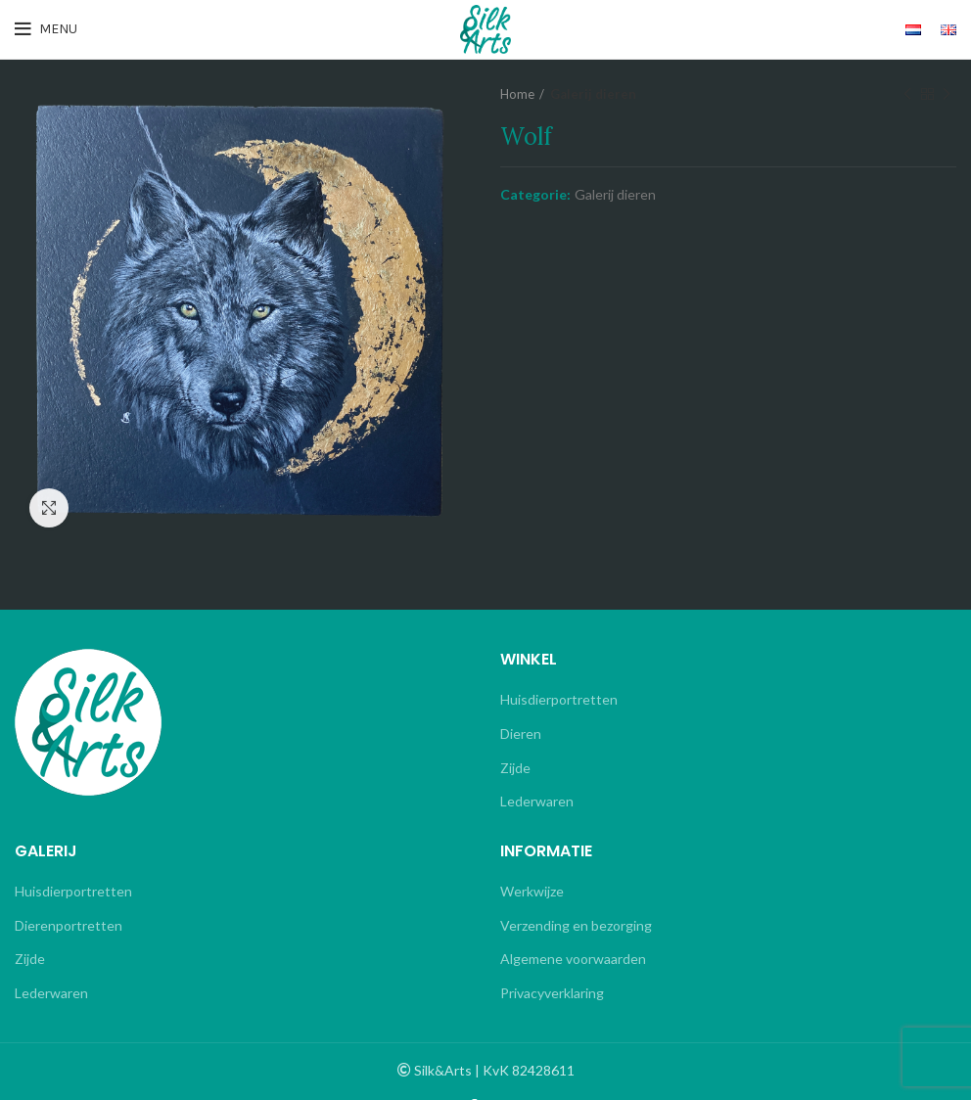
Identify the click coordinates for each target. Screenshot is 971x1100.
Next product (946, 94)
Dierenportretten (68, 925)
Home (517, 94)
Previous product (907, 94)
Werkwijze (532, 891)
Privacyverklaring (552, 993)
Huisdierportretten (559, 699)
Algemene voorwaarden (573, 958)
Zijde (515, 767)
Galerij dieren (593, 94)
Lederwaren (537, 801)
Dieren (520, 733)
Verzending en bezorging (576, 925)
